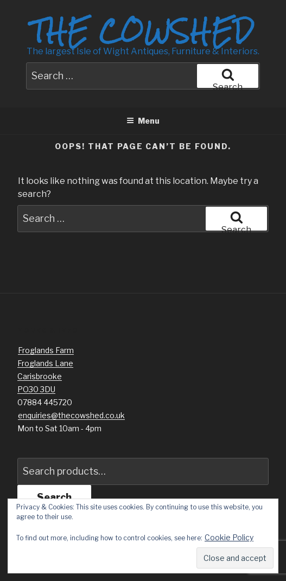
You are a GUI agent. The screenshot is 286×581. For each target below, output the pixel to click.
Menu (143, 120)
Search (54, 497)
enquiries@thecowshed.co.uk (71, 415)
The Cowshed (143, 30)
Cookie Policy (229, 537)
